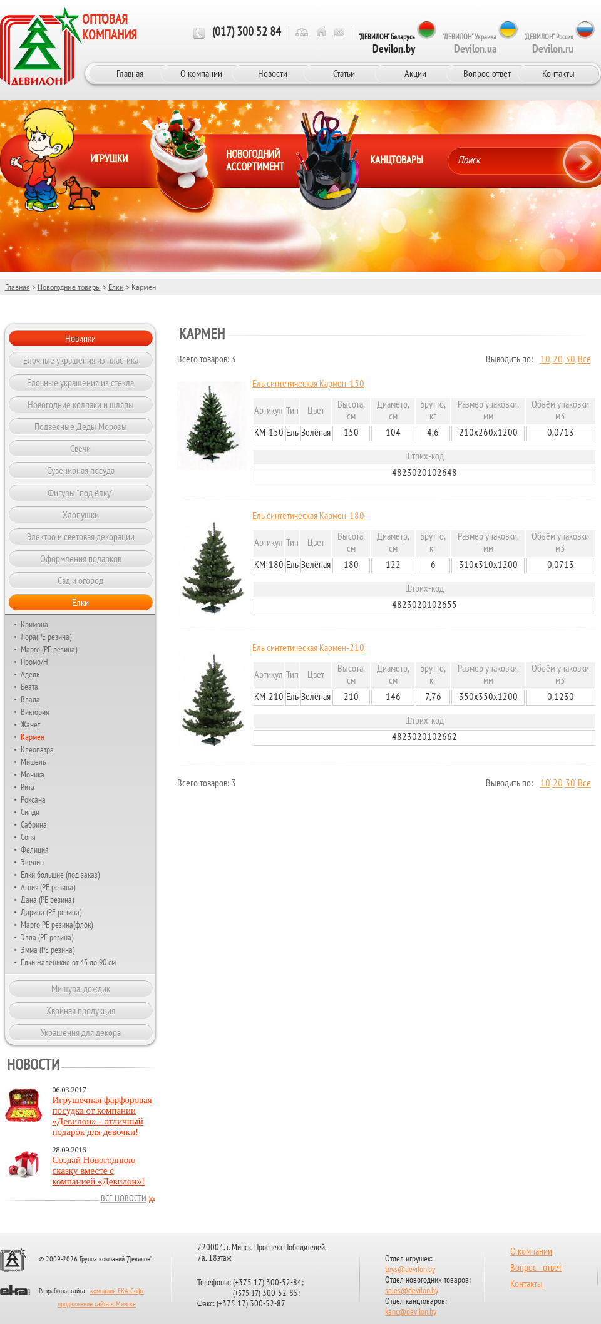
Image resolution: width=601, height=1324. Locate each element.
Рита (27, 787)
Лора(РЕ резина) (46, 636)
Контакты (558, 73)
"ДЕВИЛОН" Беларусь (387, 44)
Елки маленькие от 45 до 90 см (68, 962)
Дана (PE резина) (47, 899)
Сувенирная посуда (81, 470)
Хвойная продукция (80, 1010)
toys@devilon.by (410, 1270)
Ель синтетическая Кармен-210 (308, 648)
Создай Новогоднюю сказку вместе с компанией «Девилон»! (99, 1170)
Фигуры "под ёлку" (81, 492)
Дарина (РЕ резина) (51, 912)
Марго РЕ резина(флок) (57, 924)
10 (545, 360)
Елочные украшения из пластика (80, 360)
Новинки (80, 338)
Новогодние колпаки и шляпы (81, 404)
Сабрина (34, 824)
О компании (201, 73)
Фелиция (34, 849)
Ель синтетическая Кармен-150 (308, 384)
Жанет (30, 724)
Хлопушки (81, 514)
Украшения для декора (81, 1032)
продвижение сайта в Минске (97, 1304)
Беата (29, 686)
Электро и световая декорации (81, 536)
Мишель (33, 761)
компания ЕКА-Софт (117, 1291)
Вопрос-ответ (487, 73)
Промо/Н (34, 661)
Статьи (344, 73)
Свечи (80, 448)
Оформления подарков (80, 558)
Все (584, 360)
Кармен (32, 736)
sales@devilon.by (411, 1291)
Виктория (35, 711)
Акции (415, 73)
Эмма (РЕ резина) (47, 949)
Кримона (34, 624)
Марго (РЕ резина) (49, 649)
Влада (30, 699)
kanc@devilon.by (410, 1312)
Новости (272, 73)
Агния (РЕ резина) (48, 887)
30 (570, 360)
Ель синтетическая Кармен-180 (308, 516)
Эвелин (32, 862)
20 (558, 360)
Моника (32, 774)
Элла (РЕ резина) (47, 937)
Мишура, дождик (80, 988)
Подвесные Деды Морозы (80, 426)
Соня (28, 837)
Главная (129, 73)
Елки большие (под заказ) (60, 874)
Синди (30, 812)
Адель (30, 674)
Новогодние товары (69, 287)
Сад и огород (80, 580)
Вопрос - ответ (536, 1268)
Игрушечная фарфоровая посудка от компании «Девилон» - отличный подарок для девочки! (102, 1116)
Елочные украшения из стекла (80, 382)
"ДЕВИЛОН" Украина (469, 44)
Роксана (33, 799)
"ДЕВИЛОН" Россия (548, 44)
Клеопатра (37, 749)
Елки (116, 287)
